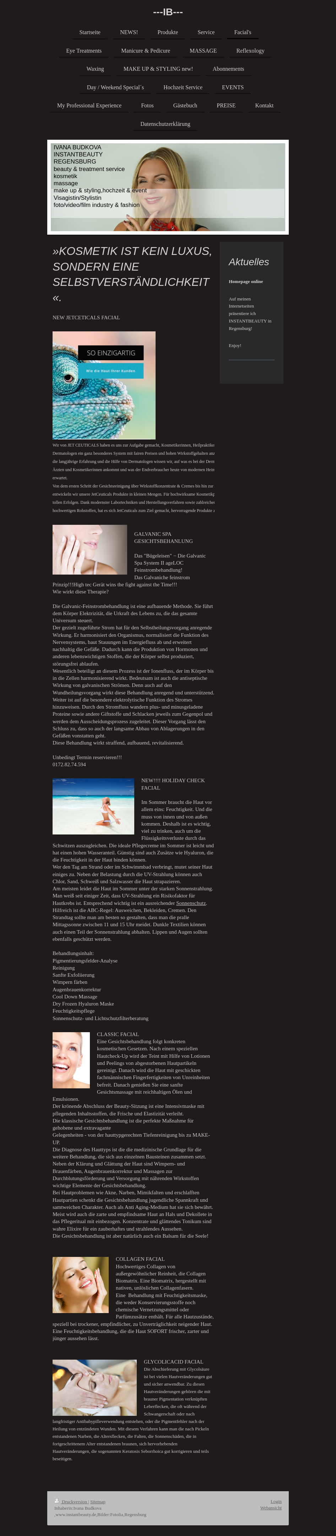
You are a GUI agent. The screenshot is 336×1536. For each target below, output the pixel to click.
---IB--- (168, 11)
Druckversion (71, 1501)
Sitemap (97, 1501)
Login (276, 1501)
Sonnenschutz (191, 903)
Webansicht (271, 1507)
